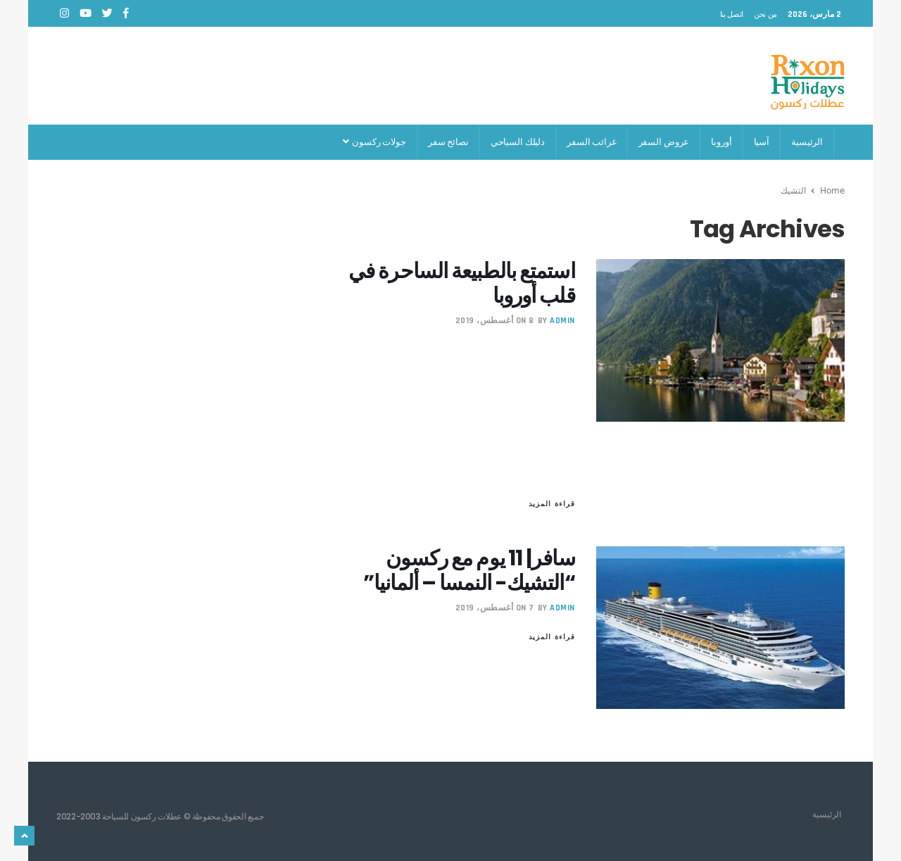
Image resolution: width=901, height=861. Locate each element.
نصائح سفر (448, 142)
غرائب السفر (592, 142)
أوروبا (721, 142)
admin (562, 320)
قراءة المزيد (552, 503)
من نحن (765, 14)
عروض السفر (664, 142)
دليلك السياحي (518, 142)
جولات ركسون (374, 142)
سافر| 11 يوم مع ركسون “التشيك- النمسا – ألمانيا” (469, 570)
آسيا (761, 142)
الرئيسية (807, 142)
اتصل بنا (731, 14)
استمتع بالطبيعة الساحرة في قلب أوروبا (461, 283)
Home (832, 190)
